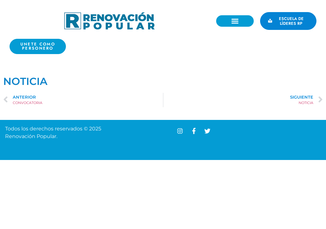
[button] (235, 21)
